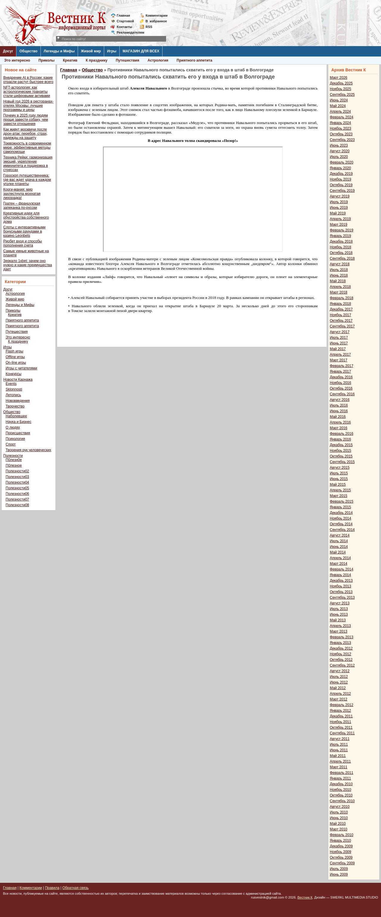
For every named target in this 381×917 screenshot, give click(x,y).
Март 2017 (338, 360)
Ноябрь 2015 (340, 451)
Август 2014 (339, 535)
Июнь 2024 (339, 100)
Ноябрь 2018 (340, 247)
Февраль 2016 (341, 434)
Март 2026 (338, 78)
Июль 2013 (339, 609)
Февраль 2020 (341, 162)
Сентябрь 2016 (342, 394)
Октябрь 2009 (341, 857)
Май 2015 (338, 484)
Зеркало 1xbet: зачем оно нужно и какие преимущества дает (27, 265)
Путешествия (127, 60)
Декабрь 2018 (341, 241)
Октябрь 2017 (341, 321)
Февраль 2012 (341, 705)
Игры (111, 51)
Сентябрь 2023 (342, 140)
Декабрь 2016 (341, 377)
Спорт (11, 444)
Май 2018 (338, 281)
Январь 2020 (340, 168)
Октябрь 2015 (341, 456)
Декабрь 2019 (341, 174)
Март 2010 (338, 829)
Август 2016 (339, 400)
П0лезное (14, 465)
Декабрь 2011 (341, 716)
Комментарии (157, 15)
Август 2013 (339, 603)
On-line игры (16, 362)
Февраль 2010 (341, 835)
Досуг (8, 51)
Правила (52, 888)
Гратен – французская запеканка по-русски (21, 205)
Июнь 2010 (339, 818)
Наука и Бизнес (18, 422)
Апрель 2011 (340, 761)
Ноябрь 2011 (340, 722)
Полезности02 (17, 471)
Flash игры (14, 351)
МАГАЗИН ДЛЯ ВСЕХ (141, 51)
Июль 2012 (339, 677)
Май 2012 (338, 688)
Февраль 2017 (341, 366)
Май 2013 (338, 620)
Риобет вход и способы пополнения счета (22, 243)
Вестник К (305, 897)
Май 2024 (338, 106)
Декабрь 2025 (341, 83)
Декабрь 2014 (341, 513)
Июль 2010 (339, 812)
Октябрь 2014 (341, 524)
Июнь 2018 (339, 275)
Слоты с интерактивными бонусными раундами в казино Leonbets (24, 231)
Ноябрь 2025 (340, 89)
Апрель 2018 (340, 287)
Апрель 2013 (340, 626)
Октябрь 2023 (341, 134)
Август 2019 (339, 196)
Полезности (13, 456)
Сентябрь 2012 (342, 665)
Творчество (15, 406)
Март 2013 (338, 631)
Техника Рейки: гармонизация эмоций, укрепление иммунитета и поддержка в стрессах (27, 163)
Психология (15, 439)
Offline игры (15, 357)
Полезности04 (17, 482)
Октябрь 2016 (341, 388)
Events (11, 384)
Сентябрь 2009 (342, 863)
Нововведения (18, 401)
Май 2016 (338, 417)
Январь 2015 (340, 507)
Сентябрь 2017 (342, 326)
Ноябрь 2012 (340, 654)
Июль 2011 (339, 744)
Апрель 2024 (340, 111)
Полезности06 (17, 494)
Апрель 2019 (340, 219)
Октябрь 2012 (341, 660)
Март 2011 (338, 767)
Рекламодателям (128, 32)
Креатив (70, 60)
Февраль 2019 (341, 230)
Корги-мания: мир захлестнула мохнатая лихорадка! (21, 193)
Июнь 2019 (339, 208)
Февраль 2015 (341, 501)
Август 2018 (339, 264)
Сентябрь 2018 (342, 258)
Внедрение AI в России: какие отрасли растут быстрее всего (28, 80)
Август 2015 (339, 467)
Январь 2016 (340, 439)
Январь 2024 (340, 123)
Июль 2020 (339, 157)
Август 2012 (339, 671)
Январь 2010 (340, 840)
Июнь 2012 (339, 682)
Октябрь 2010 (341, 795)
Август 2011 (339, 739)
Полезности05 (17, 488)
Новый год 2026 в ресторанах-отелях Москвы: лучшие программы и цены (28, 105)
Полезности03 (17, 477)
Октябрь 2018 (341, 253)
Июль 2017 (339, 338)
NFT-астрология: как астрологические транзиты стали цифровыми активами (26, 91)
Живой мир (91, 51)
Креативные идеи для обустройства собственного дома (26, 217)
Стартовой (125, 21)
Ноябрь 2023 (340, 128)
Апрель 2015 (340, 490)
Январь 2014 (340, 575)
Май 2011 (338, 756)
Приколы (46, 60)
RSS (149, 27)
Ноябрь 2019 (340, 179)
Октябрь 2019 (341, 185)
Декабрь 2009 (341, 846)
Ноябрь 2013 (340, 586)
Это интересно (17, 60)
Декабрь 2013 (341, 581)
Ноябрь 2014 (340, 518)
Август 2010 (339, 807)
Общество (28, 51)
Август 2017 (339, 332)
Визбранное (156, 21)
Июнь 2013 (339, 614)
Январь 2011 (340, 778)
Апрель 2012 (340, 694)
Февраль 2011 (341, 773)
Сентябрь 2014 (342, 530)
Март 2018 (338, 292)
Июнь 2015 (339, 479)
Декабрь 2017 (341, 309)
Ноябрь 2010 (340, 790)
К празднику (96, 60)
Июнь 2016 (339, 411)
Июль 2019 (339, 202)
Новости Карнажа (17, 379)
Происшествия (18, 433)
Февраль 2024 (341, 117)
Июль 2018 (339, 270)
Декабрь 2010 (341, 784)
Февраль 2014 (341, 569)
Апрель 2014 (340, 558)
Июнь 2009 (339, 874)
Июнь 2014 (339, 547)
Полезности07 (17, 499)
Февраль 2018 (341, 298)
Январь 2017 (340, 371)
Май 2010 (338, 824)
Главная (123, 15)
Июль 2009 (339, 869)
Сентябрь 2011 (342, 733)
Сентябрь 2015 (342, 462)
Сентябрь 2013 (342, 597)
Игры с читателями (21, 368)
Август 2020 (339, 151)
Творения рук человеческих (28, 450)
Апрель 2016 (340, 422)
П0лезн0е (14, 460)
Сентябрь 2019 (342, 191)
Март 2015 (338, 496)
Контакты (124, 27)
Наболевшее (16, 416)
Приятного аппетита (194, 60)
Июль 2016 (339, 405)
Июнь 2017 (339, 343)
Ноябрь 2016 (340, 383)
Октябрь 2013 (341, 592)
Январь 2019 (340, 236)
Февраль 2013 (341, 637)
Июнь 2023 (339, 145)
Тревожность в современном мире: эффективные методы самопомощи (27, 147)
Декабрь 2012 (341, 648)
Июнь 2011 (339, 750)
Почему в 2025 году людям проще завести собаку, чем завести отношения (25, 119)
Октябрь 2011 (341, 727)
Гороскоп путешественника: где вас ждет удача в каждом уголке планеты (27, 179)
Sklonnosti (14, 389)
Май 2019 (338, 213)
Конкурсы (13, 374)
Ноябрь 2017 (340, 315)
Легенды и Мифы (59, 51)
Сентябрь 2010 (342, 801)
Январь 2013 (340, 643)
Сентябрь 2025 (342, 95)
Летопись (13, 395)
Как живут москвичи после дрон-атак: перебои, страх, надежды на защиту (25, 133)
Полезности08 (17, 505)
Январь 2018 (340, 304)
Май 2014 (338, 552)
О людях (13, 427)
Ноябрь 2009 (340, 852)
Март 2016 (338, 428)
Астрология (158, 60)
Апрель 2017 (340, 354)
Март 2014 (338, 564)
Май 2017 (338, 349)
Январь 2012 (340, 710)
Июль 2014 (339, 541)
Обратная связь (75, 888)
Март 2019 (338, 224)
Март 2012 (338, 699)
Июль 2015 (339, 473)
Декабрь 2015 (341, 445)
